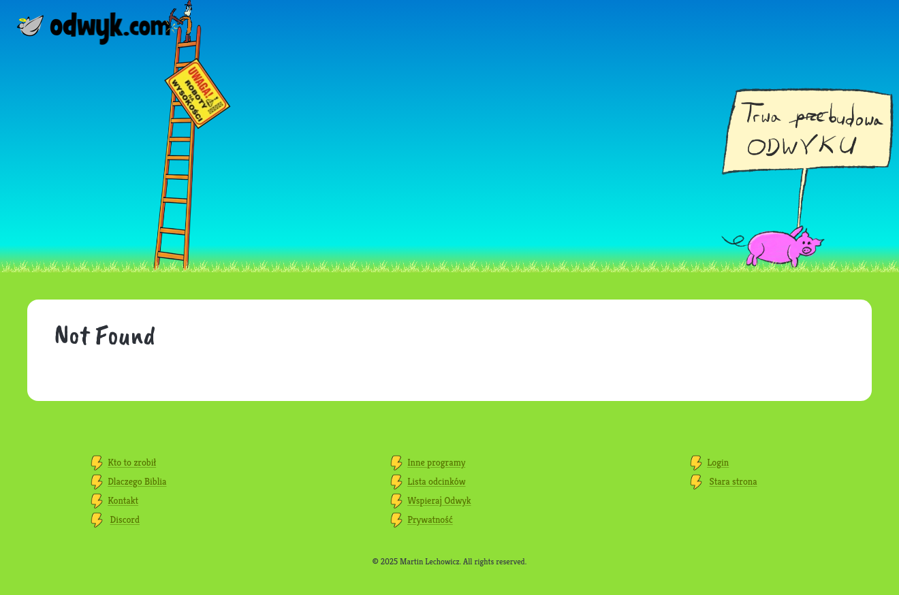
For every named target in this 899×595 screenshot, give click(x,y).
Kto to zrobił (132, 462)
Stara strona (733, 481)
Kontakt (123, 500)
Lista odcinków (436, 481)
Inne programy (436, 462)
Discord (125, 519)
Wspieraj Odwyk (439, 500)
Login (718, 462)
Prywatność (430, 519)
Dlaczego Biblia (137, 481)
